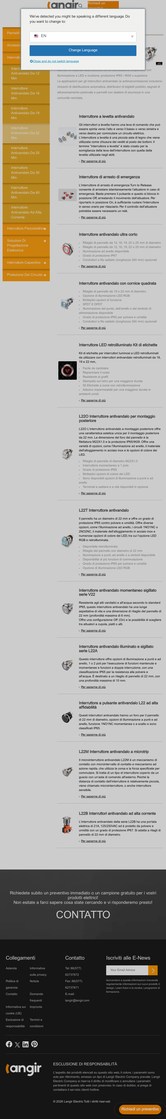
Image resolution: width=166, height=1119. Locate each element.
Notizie (34, 981)
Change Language (83, 50)
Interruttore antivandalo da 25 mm (25, 153)
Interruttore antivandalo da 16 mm (25, 93)
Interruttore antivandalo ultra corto (108, 235)
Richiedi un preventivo (96, 6)
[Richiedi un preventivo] (140, 1109)
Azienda (11, 968)
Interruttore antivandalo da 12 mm (25, 73)
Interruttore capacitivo (24, 262)
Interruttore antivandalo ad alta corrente (26, 212)
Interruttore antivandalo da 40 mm (25, 192)
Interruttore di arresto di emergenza (109, 177)
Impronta (36, 1007)
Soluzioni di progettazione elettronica (17, 245)
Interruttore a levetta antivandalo (106, 117)
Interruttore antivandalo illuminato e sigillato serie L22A (116, 649)
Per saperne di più (93, 161)
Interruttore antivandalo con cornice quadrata (117, 284)
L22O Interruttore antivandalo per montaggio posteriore (117, 419)
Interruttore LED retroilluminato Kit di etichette (118, 345)
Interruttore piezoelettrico (26, 228)
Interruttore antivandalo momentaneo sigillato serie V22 (117, 593)
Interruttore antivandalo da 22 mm (25, 133)
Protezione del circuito (24, 275)
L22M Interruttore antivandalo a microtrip (114, 752)
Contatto (83, 915)
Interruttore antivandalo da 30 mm (25, 172)
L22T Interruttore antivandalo (104, 511)
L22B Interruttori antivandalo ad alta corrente (117, 814)
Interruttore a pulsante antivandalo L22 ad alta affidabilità (118, 705)
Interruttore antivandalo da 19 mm (25, 113)
